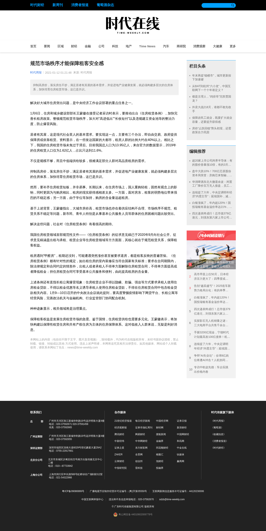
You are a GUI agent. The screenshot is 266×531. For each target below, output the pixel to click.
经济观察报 (120, 427)
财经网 (159, 427)
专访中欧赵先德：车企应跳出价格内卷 (208, 369)
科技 (115, 46)
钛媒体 (180, 454)
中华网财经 (141, 441)
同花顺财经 (162, 447)
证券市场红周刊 (143, 427)
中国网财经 (183, 434)
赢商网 (180, 461)
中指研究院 (120, 468)
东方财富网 (141, 447)
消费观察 (199, 46)
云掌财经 (119, 461)
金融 (88, 46)
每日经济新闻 (142, 420)
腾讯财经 (119, 434)
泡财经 (159, 461)
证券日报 (182, 420)
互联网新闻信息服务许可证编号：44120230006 (178, 491)
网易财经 (140, 434)
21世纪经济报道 (123, 420)
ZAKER (118, 454)
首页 (33, 46)
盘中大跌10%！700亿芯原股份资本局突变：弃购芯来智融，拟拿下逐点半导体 (212, 175)
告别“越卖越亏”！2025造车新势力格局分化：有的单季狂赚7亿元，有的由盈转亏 (210, 288)
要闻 (47, 46)
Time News (147, 46)
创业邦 (139, 461)
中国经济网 (162, 420)
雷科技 (139, 468)
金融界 (159, 441)
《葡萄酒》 (217, 427)
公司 (101, 46)
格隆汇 (159, 454)
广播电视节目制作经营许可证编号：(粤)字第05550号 (118, 491)
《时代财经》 (218, 447)
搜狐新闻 (161, 434)
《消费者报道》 (219, 441)
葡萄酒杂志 (105, 5)
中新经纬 (119, 441)
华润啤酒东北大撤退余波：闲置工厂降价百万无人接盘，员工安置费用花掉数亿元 (212, 185)
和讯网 (180, 441)
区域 (61, 46)
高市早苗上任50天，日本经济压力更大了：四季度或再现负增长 (208, 277)
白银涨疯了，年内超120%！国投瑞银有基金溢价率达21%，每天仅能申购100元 (212, 206)
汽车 (166, 46)
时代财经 (37, 5)
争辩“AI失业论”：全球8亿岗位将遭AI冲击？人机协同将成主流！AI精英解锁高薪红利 (209, 358)
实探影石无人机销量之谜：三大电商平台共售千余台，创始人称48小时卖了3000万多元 (209, 323)
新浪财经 (182, 427)
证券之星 (119, 447)
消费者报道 (80, 5)
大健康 (217, 46)
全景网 (139, 454)
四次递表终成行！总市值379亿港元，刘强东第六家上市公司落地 (212, 217)
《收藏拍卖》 (218, 434)
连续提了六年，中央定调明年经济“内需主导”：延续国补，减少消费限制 (212, 196)
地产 (129, 46)
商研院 (181, 46)
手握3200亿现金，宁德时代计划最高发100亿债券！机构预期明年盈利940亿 (209, 335)
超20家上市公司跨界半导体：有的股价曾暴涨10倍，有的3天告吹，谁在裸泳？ (212, 164)
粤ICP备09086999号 (73, 491)
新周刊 (57, 5)
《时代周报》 (218, 420)
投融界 (159, 468)
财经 (74, 46)
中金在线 (182, 447)
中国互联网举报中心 (92, 499)
